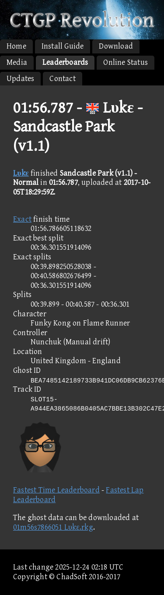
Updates (20, 78)
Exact (22, 219)
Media (17, 62)
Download (116, 46)
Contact (62, 78)
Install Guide (63, 46)
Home (16, 46)
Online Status (125, 62)
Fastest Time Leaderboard (56, 490)
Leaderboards (65, 62)
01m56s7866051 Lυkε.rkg (53, 527)
